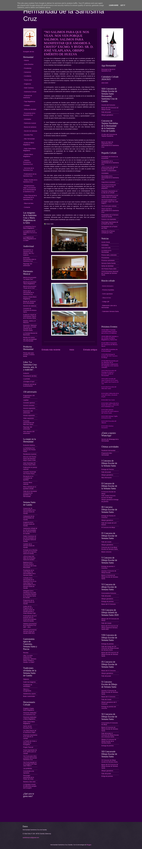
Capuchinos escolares (108, 182)
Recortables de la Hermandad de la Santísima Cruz (110, 177)
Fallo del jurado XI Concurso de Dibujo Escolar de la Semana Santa (110, 735)
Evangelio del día (28, 51)
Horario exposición (29, 415)
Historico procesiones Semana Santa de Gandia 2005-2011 (30, 631)
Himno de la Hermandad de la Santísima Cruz (28, 292)
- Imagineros (27, 84)
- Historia (26, 60)
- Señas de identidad (29, 109)
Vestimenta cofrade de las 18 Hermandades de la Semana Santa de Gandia (30, 531)
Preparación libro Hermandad (106, 454)
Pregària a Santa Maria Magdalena (28, 709)
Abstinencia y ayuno (29, 693)
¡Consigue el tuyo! (29, 381)
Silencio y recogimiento (27, 690)
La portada (26, 379)
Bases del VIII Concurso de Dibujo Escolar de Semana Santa (109, 654)
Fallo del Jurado (106, 542)
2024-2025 (104, 83)
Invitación (26, 373)
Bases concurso (106, 552)
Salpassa (26, 679)
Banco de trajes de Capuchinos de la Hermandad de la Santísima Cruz (110, 144)
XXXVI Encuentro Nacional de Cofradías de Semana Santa (109, 273)
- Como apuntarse (107, 294)
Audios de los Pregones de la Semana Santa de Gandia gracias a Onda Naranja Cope (29, 610)
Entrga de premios (107, 776)
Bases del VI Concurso (108, 604)
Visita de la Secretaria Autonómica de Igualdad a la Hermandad (30, 493)
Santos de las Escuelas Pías (27, 727)
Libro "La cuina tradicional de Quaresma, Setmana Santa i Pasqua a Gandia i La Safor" (29, 659)
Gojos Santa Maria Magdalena (29, 722)
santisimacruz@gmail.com (31, 837)
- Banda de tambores (29, 127)
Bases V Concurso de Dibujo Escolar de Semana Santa (109, 576)
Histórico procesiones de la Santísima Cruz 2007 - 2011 (30, 625)
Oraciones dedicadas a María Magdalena (29, 718)
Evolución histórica (29, 445)
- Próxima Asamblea (107, 290)
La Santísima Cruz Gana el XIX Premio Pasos (29, 449)
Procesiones (105, 258)
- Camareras (27, 72)
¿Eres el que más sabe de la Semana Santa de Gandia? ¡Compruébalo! (109, 168)
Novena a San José (29, 781)
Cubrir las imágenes (29, 682)
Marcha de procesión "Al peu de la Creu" (29, 287)
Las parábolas (27, 768)
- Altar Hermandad (29, 139)
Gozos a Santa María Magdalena (30, 297)
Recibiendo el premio (29, 454)
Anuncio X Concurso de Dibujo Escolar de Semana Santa (109, 692)
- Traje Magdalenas (29, 101)
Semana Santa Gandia (108, 263)
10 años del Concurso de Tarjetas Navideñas (109, 135)
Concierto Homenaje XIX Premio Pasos (29, 472)
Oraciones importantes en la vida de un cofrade (30, 736)
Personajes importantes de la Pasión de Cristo (28, 777)
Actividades (105, 173)
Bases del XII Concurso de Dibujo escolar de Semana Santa (109, 766)
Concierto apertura (29, 403)
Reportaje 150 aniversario (27, 264)
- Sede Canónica (28, 88)
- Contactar (26, 207)
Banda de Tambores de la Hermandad (29, 302)
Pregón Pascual (28, 747)
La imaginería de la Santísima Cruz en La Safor (30, 232)
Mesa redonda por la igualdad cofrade (29, 487)
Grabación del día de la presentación (29, 385)
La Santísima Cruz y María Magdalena (29, 227)
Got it (122, 5)
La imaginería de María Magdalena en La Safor (29, 238)
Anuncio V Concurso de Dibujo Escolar (108, 571)
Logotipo (26, 400)
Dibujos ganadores (107, 115)
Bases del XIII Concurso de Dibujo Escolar (109, 108)
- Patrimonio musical (29, 123)
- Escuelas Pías (28, 135)
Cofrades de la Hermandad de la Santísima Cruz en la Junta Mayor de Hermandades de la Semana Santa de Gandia (29, 583)
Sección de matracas (29, 306)
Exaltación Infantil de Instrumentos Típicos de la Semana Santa (29, 316)
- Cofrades (26, 105)
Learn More (113, 5)
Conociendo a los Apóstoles (28, 772)
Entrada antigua (90, 350)
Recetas (25, 652)
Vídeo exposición (28, 418)
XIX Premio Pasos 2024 (108, 269)
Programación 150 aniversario (29, 396)
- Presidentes (27, 68)
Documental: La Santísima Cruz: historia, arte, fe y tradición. (28, 252)
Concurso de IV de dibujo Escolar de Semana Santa (109, 548)
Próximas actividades (108, 260)
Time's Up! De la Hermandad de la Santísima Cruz (110, 210)
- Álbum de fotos (28, 203)
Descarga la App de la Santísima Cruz (108, 70)
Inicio (71, 350)
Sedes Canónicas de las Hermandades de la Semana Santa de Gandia (29, 538)
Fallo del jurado (106, 112)
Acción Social (105, 242)
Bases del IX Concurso (108, 670)
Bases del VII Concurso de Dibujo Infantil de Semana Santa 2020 (109, 627)
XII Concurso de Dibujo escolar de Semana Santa (109, 761)
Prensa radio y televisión (109, 255)
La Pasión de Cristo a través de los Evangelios (30, 742)
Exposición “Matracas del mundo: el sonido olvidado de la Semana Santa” (30, 327)
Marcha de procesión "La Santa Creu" (29, 278)
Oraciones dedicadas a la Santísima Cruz (29, 713)
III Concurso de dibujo (108, 527)
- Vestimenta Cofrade (29, 92)
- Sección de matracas (30, 131)
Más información (106, 477)
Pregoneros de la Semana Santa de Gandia (28, 602)
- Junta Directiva (28, 64)
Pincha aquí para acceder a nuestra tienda (28, 354)
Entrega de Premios (107, 469)
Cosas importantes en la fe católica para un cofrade (109, 196)
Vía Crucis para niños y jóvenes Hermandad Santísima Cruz (30, 757)
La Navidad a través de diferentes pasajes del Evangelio (30, 786)
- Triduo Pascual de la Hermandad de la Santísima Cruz (30, 197)
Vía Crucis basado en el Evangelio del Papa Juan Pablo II (30, 763)
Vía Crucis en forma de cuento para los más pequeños (108, 186)
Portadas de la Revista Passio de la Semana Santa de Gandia (30, 551)
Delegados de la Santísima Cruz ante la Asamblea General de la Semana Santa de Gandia (29, 594)
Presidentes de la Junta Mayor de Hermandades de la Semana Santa (29, 572)
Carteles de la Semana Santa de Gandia (28, 545)
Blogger (88, 845)
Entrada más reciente (51, 350)
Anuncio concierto (28, 405)
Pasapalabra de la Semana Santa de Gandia (109, 215)
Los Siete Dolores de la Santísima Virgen (29, 731)
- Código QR (105, 301)
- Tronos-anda (27, 80)
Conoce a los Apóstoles (108, 219)
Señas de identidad (107, 266)
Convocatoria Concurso (108, 593)
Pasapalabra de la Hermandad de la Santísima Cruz (110, 162)
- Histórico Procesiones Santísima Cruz (28, 162)
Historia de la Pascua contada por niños (108, 232)
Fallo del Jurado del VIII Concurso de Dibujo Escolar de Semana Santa (110, 648)
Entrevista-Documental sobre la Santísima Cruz (29, 259)
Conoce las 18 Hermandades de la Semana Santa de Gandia (29, 511)
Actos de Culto (106, 248)
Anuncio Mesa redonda (27, 483)
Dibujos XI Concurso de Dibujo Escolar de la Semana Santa (108, 741)
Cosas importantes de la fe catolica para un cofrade (30, 751)
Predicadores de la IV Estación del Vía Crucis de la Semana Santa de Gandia (30, 618)
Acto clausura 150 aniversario (28, 432)
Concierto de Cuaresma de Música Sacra (30, 310)
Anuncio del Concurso (108, 105)
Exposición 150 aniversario (28, 411)
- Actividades (27, 119)
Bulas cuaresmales (29, 696)
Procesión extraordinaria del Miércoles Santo (28, 422)
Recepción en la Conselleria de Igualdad (28, 477)
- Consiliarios (27, 76)
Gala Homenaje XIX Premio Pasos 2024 (29, 463)
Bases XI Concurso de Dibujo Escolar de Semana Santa (109, 728)
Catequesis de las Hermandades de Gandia (28, 517)
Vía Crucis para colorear (109, 206)
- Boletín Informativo (107, 286)
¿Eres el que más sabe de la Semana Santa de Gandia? (29, 557)
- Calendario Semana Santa (110, 311)
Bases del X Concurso (108, 696)
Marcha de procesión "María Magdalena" (29, 282)
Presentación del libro (30, 376)
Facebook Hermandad (108, 450)
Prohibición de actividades (27, 685)
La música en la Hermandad (106, 251)
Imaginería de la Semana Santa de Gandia (28, 523)
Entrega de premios (107, 601)
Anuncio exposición (29, 408)
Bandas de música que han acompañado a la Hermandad (30, 339)
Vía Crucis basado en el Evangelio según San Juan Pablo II (109, 201)
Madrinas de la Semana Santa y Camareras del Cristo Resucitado (30, 565)
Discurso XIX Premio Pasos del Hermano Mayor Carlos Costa (29, 458)
